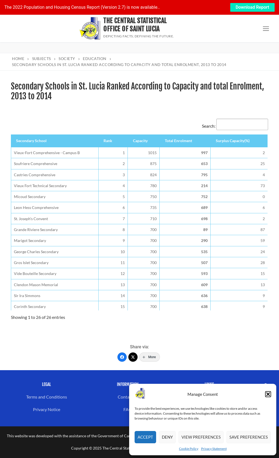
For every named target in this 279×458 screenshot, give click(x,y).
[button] (268, 394)
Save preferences (248, 437)
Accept (145, 437)
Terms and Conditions (46, 396)
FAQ (127, 409)
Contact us (128, 396)
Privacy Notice (46, 409)
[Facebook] (122, 357)
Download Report (252, 7)
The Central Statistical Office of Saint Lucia (134, 25)
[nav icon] (266, 28)
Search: (235, 125)
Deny (167, 437)
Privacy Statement (214, 449)
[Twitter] (133, 357)
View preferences (201, 437)
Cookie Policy (188, 449)
